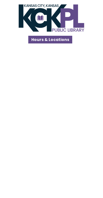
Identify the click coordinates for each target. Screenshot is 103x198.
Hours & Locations (50, 39)
